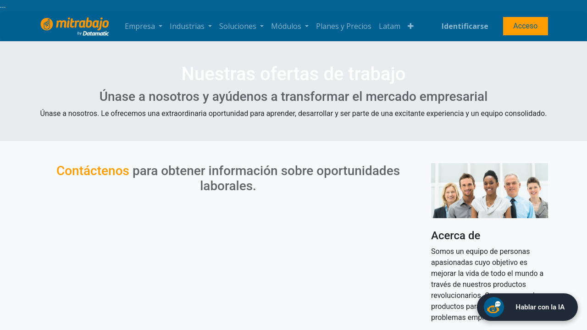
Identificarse (465, 26)
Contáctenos (92, 170)
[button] (410, 26)
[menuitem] (343, 26)
